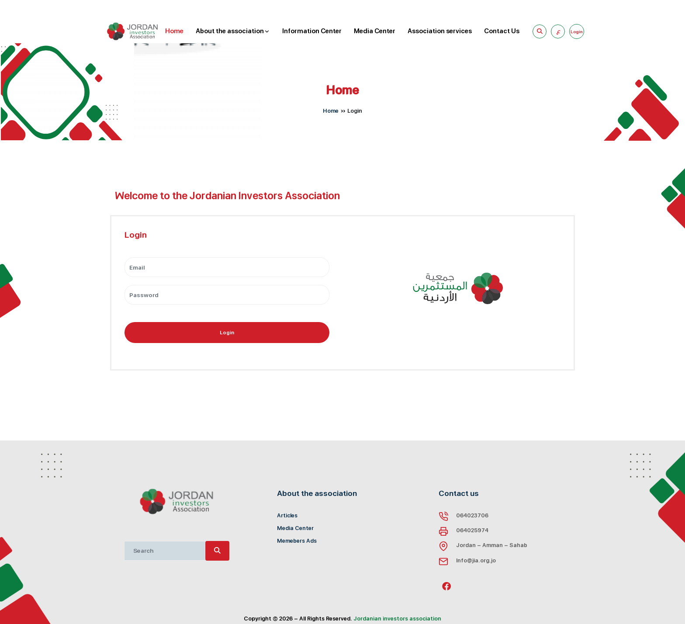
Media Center (374, 31)
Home (174, 31)
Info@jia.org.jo (476, 560)
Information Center (312, 31)
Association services (440, 31)
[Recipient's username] (164, 551)
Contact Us (501, 31)
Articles (287, 515)
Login (227, 332)
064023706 (472, 515)
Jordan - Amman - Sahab (491, 545)
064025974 (472, 530)
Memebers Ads (297, 540)
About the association (233, 31)
